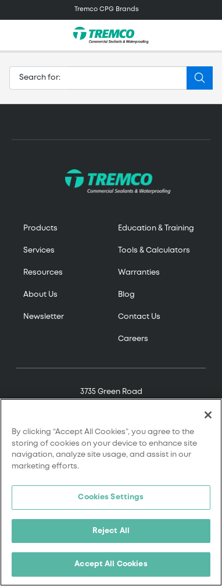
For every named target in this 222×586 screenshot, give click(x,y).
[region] (111, 492)
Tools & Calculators (154, 250)
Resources (43, 272)
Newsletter (43, 317)
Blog (126, 295)
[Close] (208, 415)
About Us (40, 295)
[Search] (127, 78)
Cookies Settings (111, 497)
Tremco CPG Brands (106, 9)
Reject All (111, 531)
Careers (133, 339)
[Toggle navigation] (111, 10)
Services (39, 250)
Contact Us (139, 317)
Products (40, 228)
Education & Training (156, 228)
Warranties (139, 272)
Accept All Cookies (110, 564)
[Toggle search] (207, 35)
